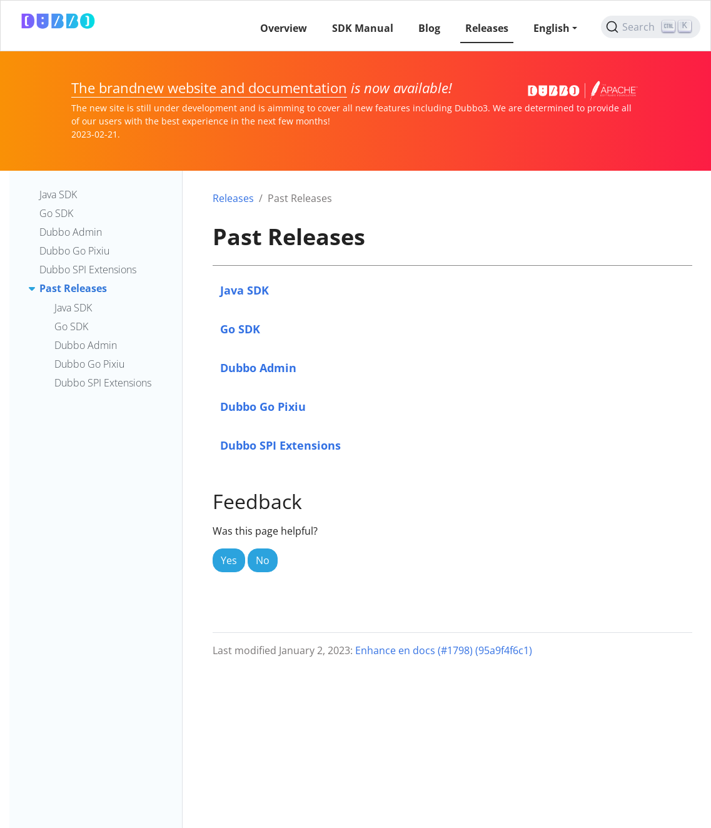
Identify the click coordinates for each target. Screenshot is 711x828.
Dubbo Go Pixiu (263, 406)
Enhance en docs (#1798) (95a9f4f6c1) (443, 650)
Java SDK (244, 290)
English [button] (551, 28)
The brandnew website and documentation (209, 88)
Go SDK (240, 328)
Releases (233, 198)
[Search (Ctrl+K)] (650, 27)
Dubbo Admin (258, 367)
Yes (229, 560)
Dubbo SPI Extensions (280, 445)
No (263, 560)
